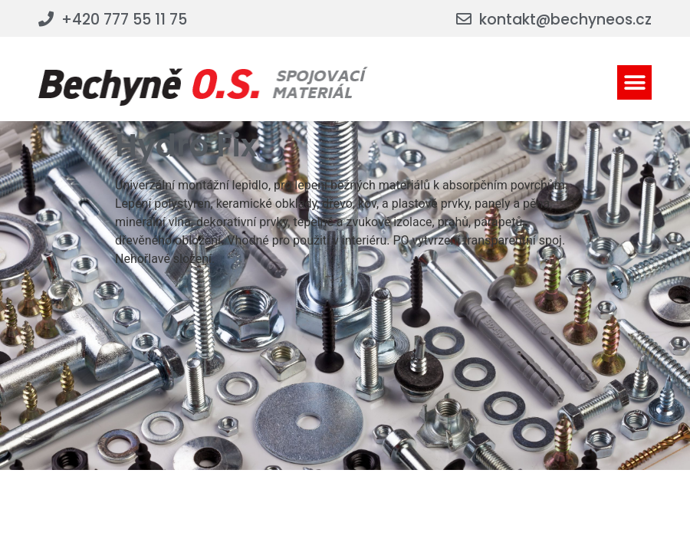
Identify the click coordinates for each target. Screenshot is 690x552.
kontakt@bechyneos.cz (565, 19)
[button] (634, 82)
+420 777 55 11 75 (124, 19)
